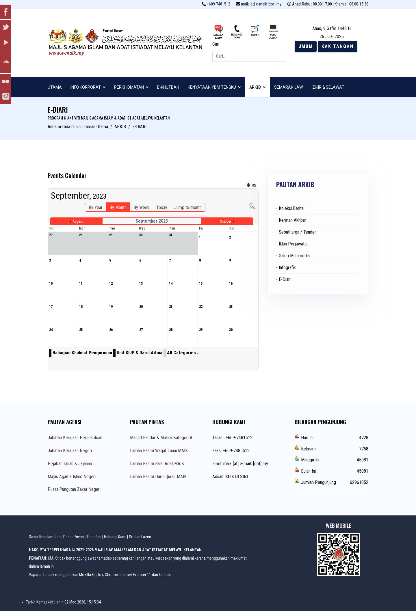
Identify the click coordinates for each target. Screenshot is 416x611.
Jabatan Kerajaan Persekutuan (75, 437)
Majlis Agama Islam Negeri (72, 476)
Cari (215, 44)
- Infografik (286, 267)
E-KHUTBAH (168, 87)
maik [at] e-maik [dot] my (261, 4)
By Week (141, 207)
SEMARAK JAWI (289, 87)
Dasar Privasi (74, 536)
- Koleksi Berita (290, 208)
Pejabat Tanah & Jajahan (70, 463)
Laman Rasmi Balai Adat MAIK (157, 463)
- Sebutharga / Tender (296, 232)
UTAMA (55, 87)
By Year (96, 207)
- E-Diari (283, 279)
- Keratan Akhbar (291, 220)
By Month (118, 207)
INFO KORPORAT (85, 87)
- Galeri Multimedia (293, 255)
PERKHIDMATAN (129, 87)
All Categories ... (183, 352)
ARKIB (255, 87)
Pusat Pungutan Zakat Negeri (74, 489)
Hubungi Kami (115, 536)
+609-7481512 (218, 4)
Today (161, 207)
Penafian (94, 536)
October (225, 221)
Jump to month (188, 207)
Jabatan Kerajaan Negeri (70, 450)
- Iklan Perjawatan (292, 244)
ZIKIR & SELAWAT (328, 87)
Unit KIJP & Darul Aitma (139, 352)
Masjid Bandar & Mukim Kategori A (161, 437)
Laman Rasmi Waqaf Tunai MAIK (159, 450)
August (78, 221)
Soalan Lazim (140, 536)
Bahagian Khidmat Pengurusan (82, 352)
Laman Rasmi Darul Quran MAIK (158, 476)
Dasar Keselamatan (45, 536)
